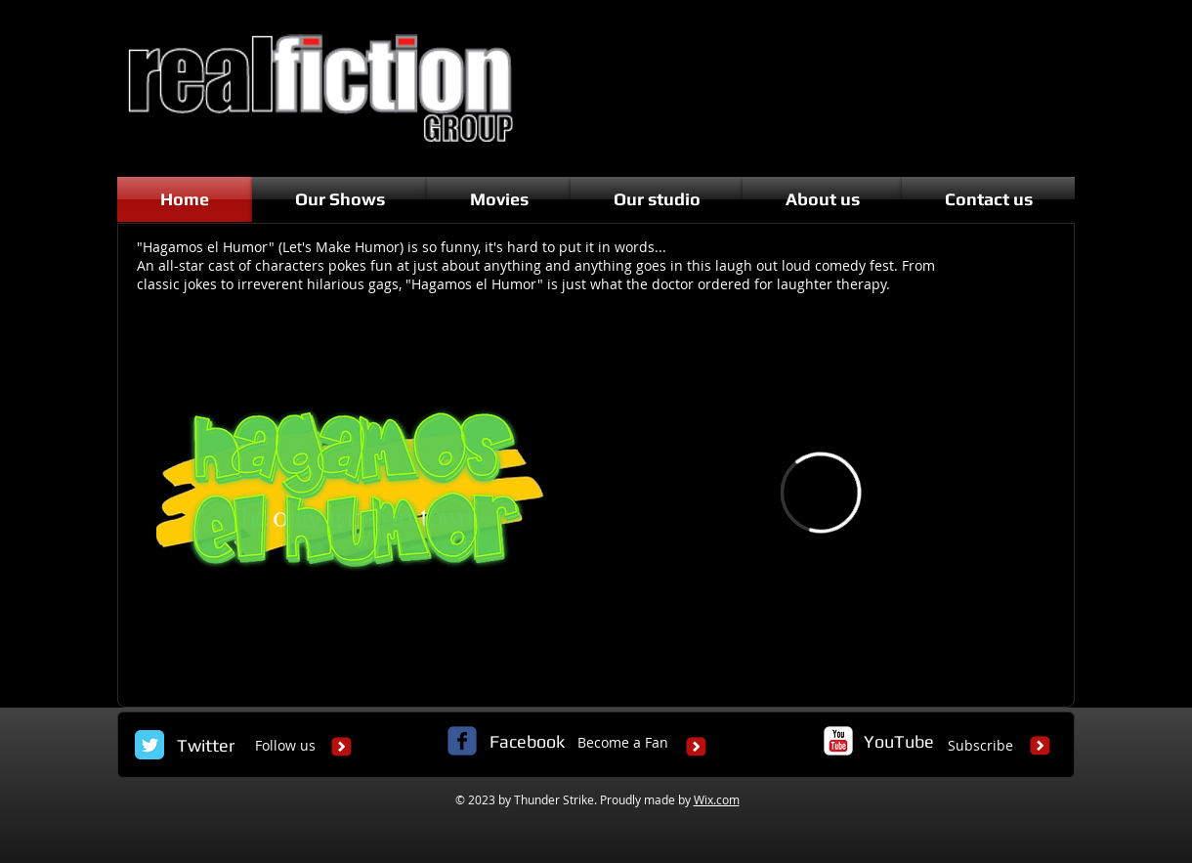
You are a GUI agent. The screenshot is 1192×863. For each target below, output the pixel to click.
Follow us (285, 745)
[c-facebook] (462, 740)
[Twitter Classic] (149, 744)
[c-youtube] (838, 740)
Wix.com (717, 799)
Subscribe (980, 745)
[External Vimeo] (820, 493)
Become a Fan (622, 742)
